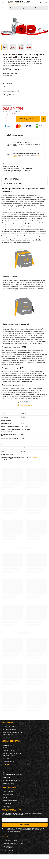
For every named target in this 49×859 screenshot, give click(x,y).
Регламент (6, 778)
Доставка (6, 772)
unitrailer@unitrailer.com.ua (13, 843)
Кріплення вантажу (28, 8)
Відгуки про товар (11, 179)
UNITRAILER (14, 73)
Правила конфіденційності (11, 780)
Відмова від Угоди (8, 783)
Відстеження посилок (10, 729)
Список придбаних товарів (12, 753)
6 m (16, 164)
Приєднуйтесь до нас (11, 810)
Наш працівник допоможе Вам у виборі (26, 155)
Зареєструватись (8, 745)
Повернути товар (8, 734)
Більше (34, 457)
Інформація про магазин (11, 769)
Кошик (5, 747)
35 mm (16, 166)
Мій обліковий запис (11, 741)
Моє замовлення (9, 723)
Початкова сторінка (15, 8)
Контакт (5, 737)
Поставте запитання (13, 183)
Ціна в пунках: (16, 142)
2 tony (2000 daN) (26, 168)
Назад (3, 8)
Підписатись (25, 825)
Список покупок (8, 750)
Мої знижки (6, 758)
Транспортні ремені (40, 8)
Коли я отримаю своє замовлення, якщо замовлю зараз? (26, 135)
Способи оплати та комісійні (12, 775)
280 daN (27, 171)
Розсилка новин (8, 761)
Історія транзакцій (9, 756)
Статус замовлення (9, 726)
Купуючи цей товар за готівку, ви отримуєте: (26, 144)
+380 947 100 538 (10, 840)
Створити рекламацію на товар (13, 732)
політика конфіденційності (14, 831)
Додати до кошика (27, 119)
